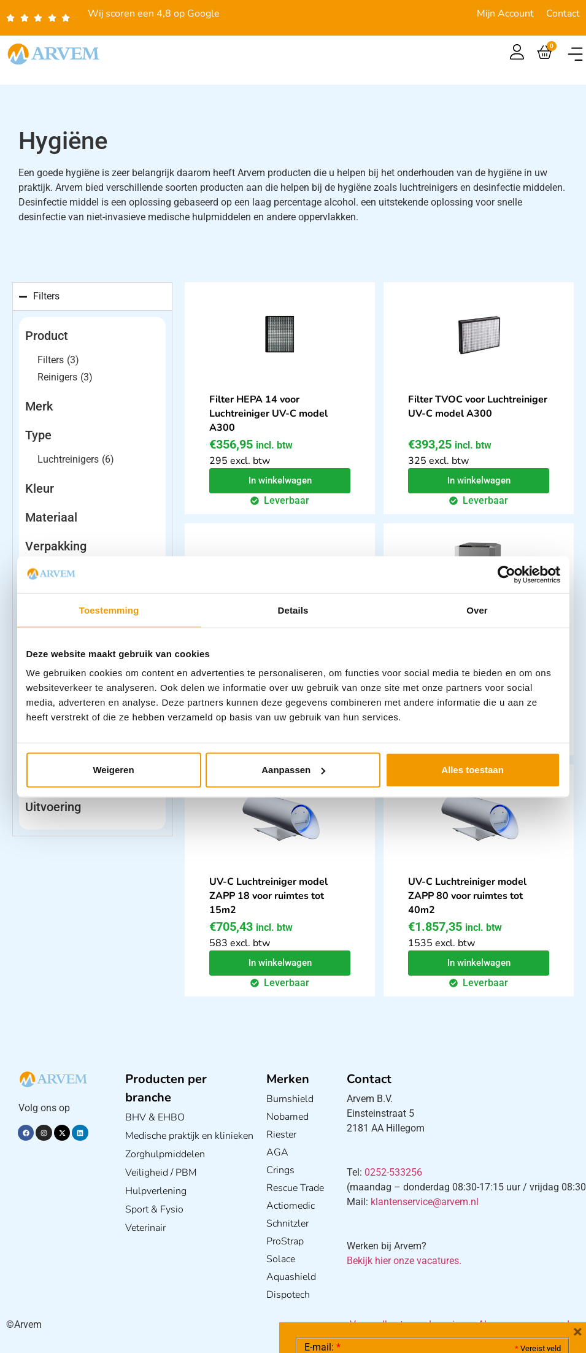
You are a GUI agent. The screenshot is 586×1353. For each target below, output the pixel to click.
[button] (575, 54)
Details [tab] (293, 609)
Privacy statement (518, 1248)
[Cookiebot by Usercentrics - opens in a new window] (506, 574)
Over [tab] (477, 609)
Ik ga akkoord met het (401, 1275)
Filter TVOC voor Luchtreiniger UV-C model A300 (477, 406)
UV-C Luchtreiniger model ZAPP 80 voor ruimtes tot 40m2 (467, 896)
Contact (563, 13)
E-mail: (322, 1163)
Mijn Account (505, 13)
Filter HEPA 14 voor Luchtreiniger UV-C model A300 (268, 413)
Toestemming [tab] (109, 609)
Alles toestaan (472, 770)
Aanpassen (293, 770)
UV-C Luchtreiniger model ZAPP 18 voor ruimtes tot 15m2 (268, 896)
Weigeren (113, 770)
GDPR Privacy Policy (455, 1275)
